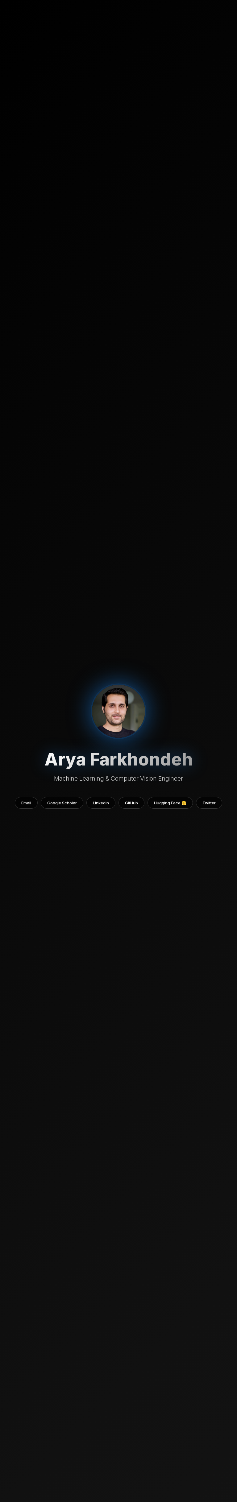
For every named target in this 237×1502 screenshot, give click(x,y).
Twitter (209, 802)
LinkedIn (101, 802)
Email (26, 802)
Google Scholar (62, 802)
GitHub (131, 802)
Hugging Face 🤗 (170, 802)
